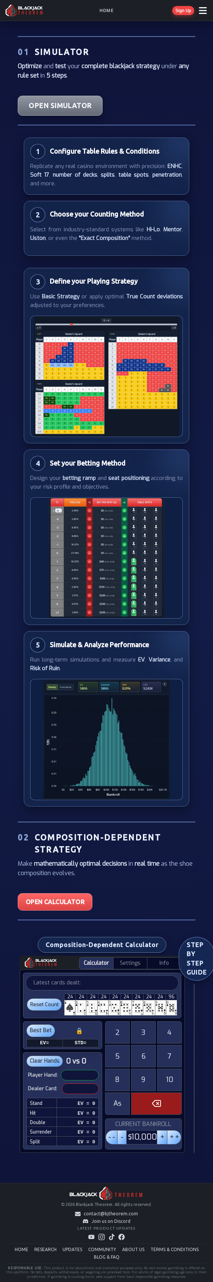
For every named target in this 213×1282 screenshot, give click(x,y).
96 (172, 997)
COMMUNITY (102, 1249)
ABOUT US (133, 1249)
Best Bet (41, 1030)
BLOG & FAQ (107, 1256)
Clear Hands (45, 1061)
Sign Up (183, 10)
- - (111, 1137)
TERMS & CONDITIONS (174, 1249)
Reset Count (44, 1004)
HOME (21, 1249)
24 (70, 997)
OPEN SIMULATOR (60, 105)
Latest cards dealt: (57, 982)
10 (169, 1079)
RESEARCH (45, 1249)
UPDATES (72, 1249)
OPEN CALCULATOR (55, 901)
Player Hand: (43, 1075)
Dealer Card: (42, 1088)
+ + (174, 1137)
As (117, 1103)
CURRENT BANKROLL (143, 1124)
